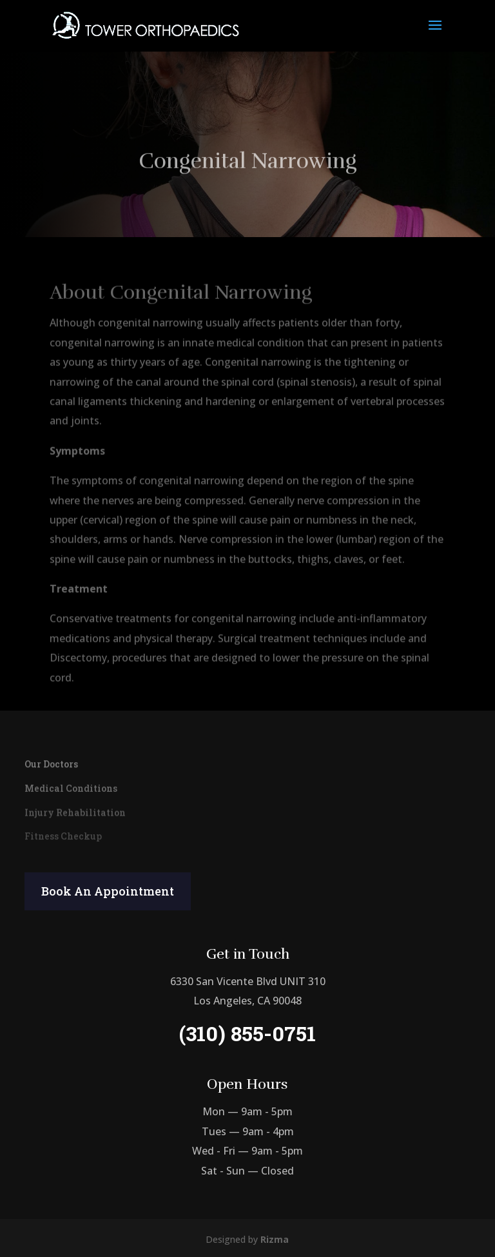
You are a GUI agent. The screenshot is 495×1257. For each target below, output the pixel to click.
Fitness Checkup (63, 836)
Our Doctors (51, 763)
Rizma (274, 1239)
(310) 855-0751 (247, 1033)
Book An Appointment (107, 891)
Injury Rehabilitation (75, 811)
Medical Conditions (70, 788)
